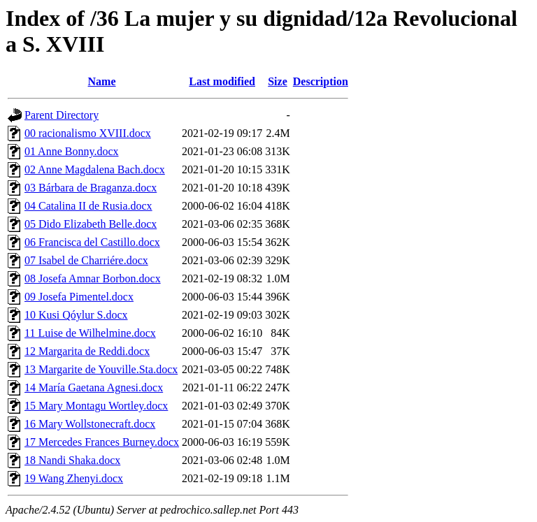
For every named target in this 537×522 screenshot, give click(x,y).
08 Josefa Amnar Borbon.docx (92, 278)
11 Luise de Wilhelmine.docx (90, 333)
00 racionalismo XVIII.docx (87, 133)
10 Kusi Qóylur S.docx (76, 315)
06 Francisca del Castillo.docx (92, 242)
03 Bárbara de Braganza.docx (90, 188)
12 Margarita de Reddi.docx (87, 351)
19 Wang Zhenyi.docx (73, 478)
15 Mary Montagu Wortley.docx (96, 406)
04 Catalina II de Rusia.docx (88, 206)
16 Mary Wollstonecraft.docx (89, 424)
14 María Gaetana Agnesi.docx (93, 387)
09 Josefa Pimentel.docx (79, 297)
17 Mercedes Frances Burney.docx (101, 442)
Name (102, 81)
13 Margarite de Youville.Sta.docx (101, 369)
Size (277, 81)
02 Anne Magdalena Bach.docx (94, 169)
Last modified (222, 81)
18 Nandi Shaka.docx (72, 460)
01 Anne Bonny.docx (71, 151)
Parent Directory (61, 115)
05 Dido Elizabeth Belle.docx (90, 224)
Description (320, 81)
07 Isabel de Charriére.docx (86, 260)
